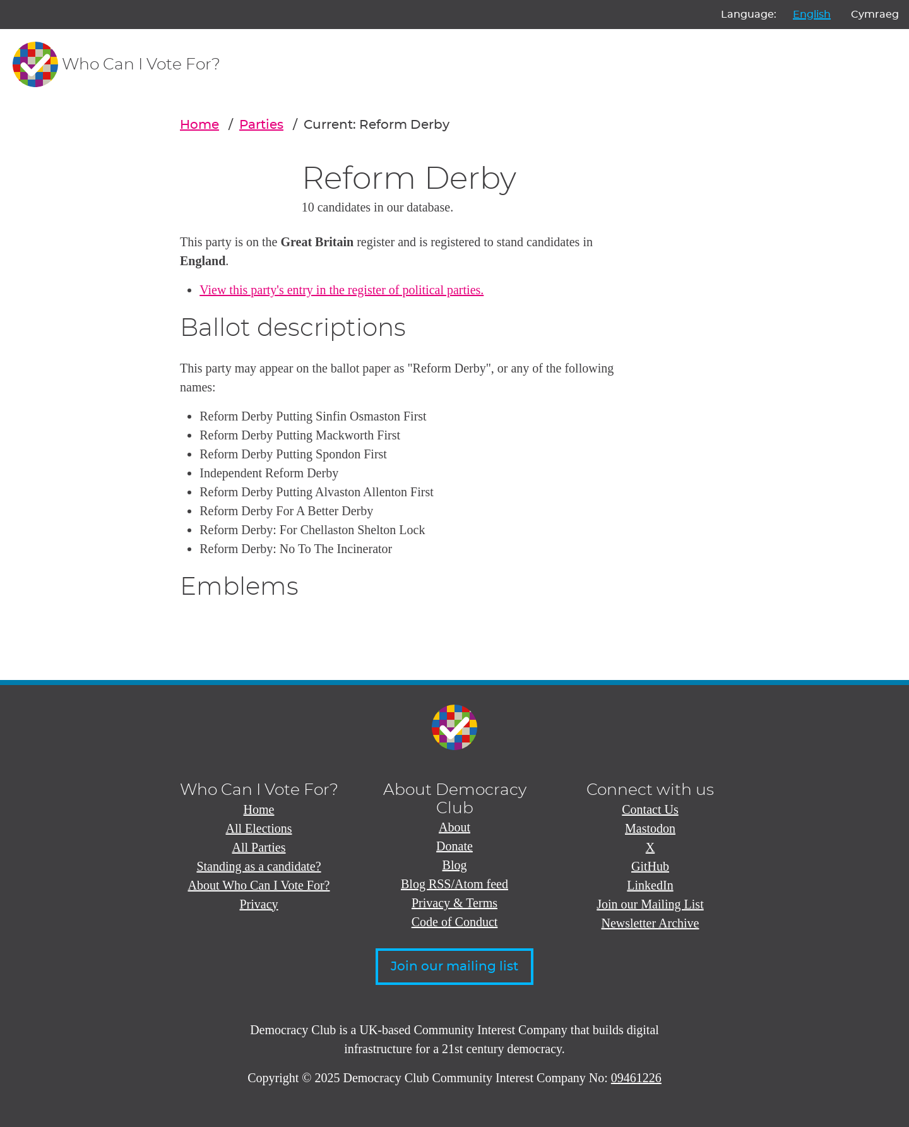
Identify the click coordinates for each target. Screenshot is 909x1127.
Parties (261, 125)
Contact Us (650, 809)
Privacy (258, 904)
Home (199, 125)
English (812, 14)
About (454, 827)
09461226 (636, 1078)
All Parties (259, 847)
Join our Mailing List (650, 904)
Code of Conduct (455, 922)
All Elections (259, 828)
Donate (454, 846)
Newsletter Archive (650, 923)
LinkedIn (650, 885)
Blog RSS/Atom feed (454, 884)
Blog (455, 865)
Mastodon (650, 828)
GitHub (650, 866)
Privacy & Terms (454, 903)
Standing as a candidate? (258, 866)
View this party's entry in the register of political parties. (341, 290)
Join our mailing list (454, 966)
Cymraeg (875, 14)
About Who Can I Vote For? (259, 885)
